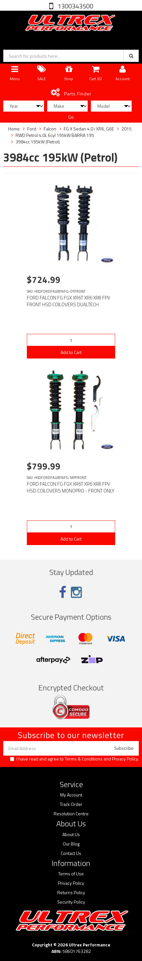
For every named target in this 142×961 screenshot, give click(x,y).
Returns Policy (71, 892)
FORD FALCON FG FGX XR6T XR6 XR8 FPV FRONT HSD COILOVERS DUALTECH (68, 301)
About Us (71, 834)
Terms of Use (71, 873)
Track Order (71, 804)
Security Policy (71, 902)
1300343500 (74, 6)
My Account (71, 795)
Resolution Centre (71, 813)
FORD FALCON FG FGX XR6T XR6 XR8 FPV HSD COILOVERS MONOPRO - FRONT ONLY (71, 487)
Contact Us (71, 853)
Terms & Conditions (84, 758)
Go (71, 117)
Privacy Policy (125, 758)
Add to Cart (71, 352)
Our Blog (71, 844)
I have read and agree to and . (74, 759)
